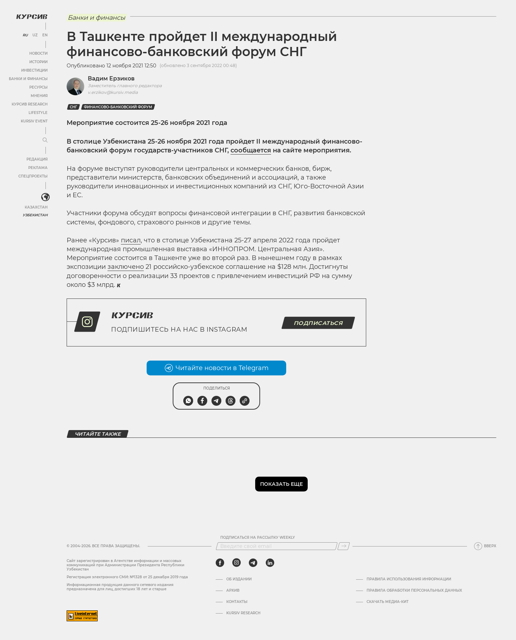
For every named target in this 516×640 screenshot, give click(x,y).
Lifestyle (38, 112)
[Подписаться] (343, 546)
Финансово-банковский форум (118, 107)
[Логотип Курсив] (32, 16)
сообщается (251, 150)
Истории (38, 62)
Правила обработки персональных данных (414, 590)
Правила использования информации (409, 579)
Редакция (37, 159)
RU (25, 35)
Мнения (39, 95)
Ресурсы (38, 87)
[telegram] (253, 563)
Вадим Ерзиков (111, 78)
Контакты (236, 602)
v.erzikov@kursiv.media (113, 92)
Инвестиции (34, 70)
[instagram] (236, 563)
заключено (126, 267)
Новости (38, 53)
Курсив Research (30, 104)
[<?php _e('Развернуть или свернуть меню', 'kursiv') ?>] (45, 197)
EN (45, 35)
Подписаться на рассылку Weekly (257, 538)
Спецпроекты (33, 176)
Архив (232, 590)
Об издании (239, 579)
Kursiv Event (34, 121)
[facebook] (220, 563)
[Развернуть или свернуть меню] (45, 140)
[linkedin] (269, 563)
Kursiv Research (243, 613)
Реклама (38, 167)
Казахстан (36, 207)
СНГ (73, 107)
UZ (35, 35)
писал (131, 240)
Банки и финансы (28, 79)
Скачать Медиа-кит (387, 602)
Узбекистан (35, 215)
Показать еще (281, 484)
